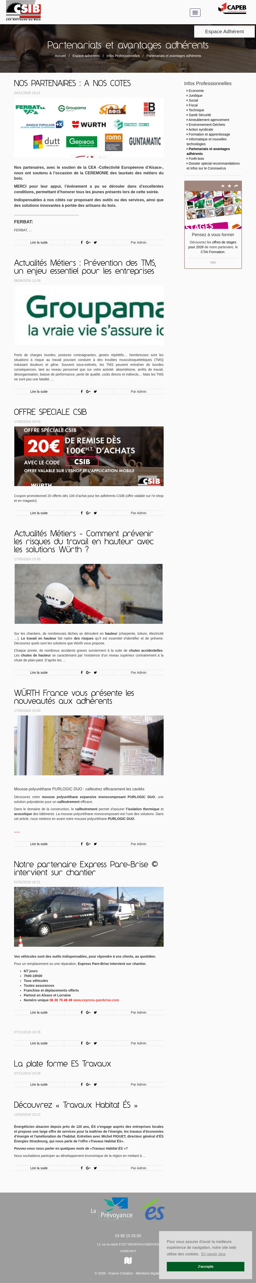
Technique (196, 110)
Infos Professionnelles (123, 56)
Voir (213, 262)
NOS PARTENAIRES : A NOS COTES (72, 84)
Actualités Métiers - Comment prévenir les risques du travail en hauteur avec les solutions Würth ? (84, 542)
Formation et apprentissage (209, 134)
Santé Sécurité (200, 115)
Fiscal (193, 105)
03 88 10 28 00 (128, 1236)
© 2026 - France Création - (115, 1273)
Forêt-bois (196, 158)
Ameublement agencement (209, 120)
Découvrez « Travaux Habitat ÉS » (76, 1105)
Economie (196, 91)
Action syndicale (201, 129)
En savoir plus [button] (213, 1254)
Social (193, 100)
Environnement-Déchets (207, 125)
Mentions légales (148, 1273)
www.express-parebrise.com (96, 1000)
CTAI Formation (212, 252)
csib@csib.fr (128, 1251)
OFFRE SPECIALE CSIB (50, 412)
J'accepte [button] (205, 1266)
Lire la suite (39, 242)
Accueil (60, 56)
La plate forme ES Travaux (62, 1064)
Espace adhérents (86, 56)
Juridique (196, 95)
